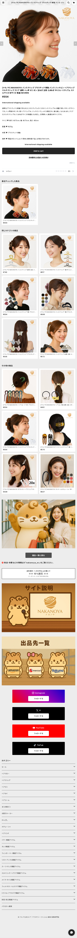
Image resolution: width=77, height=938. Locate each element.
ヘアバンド (5, 833)
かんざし (5, 820)
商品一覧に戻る (38, 555)
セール (4, 767)
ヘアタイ (5, 793)
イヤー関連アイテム (8, 840)
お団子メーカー (7, 813)
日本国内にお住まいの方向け (38, 157)
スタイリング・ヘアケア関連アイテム (14, 873)
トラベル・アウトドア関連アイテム (13, 893)
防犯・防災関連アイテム (10, 900)
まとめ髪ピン (6, 807)
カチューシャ (6, 827)
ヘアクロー (6, 774)
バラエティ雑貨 (7, 906)
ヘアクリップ (6, 780)
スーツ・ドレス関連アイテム (11, 866)
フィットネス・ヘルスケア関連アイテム (14, 886)
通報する (72, 163)
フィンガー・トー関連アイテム (12, 853)
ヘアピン (5, 787)
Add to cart (38, 151)
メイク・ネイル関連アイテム (11, 880)
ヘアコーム (5, 800)
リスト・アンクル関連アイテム (11, 860)
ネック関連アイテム (8, 847)
